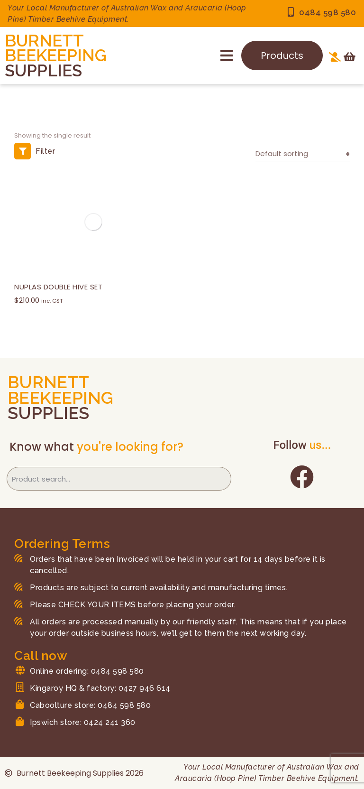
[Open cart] (349, 57)
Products (282, 55)
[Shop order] (302, 154)
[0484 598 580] (290, 12)
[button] (226, 55)
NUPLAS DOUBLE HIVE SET (58, 287)
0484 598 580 (327, 12)
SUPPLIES (43, 70)
